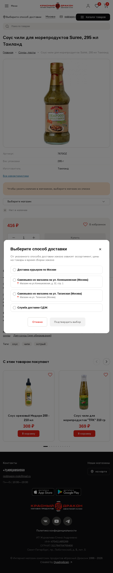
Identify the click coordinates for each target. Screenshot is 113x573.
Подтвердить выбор (67, 322)
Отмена (37, 322)
